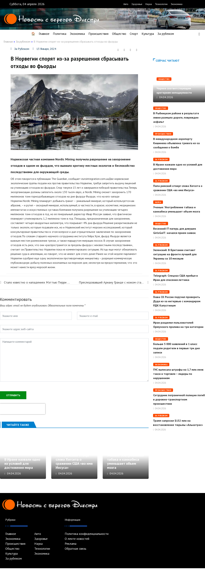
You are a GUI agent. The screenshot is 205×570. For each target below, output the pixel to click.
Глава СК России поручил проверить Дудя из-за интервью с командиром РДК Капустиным (176, 301)
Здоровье (136, 4)
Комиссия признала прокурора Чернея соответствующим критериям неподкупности (176, 88)
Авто (125, 4)
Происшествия (98, 34)
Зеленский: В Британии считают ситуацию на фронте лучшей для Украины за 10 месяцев (175, 254)
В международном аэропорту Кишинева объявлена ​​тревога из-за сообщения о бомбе (176, 143)
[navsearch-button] (199, 34)
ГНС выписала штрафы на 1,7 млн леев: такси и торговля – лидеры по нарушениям (178, 374)
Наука (148, 4)
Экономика (176, 4)
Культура (148, 34)
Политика (59, 34)
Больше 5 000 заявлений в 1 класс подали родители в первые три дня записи (176, 348)
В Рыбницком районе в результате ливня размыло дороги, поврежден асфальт (176, 117)
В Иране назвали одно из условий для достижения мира (22, 465)
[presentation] (22, 408)
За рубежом (165, 34)
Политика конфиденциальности (87, 535)
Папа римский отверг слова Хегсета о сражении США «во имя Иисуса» (74, 463)
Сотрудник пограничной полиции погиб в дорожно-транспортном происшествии (179, 399)
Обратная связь (75, 550)
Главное (44, 34)
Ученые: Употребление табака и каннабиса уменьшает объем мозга (125, 463)
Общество (119, 34)
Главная (8, 41)
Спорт (134, 34)
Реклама (70, 545)
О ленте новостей (77, 540)
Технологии (161, 4)
